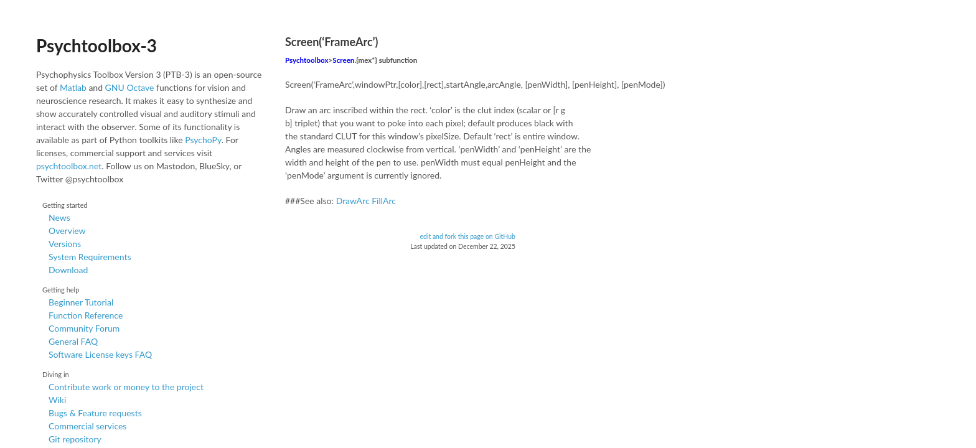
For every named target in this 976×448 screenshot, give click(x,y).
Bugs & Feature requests (95, 413)
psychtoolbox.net (68, 166)
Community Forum (84, 328)
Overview (67, 230)
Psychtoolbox (307, 60)
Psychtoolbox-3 (96, 45)
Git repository (75, 439)
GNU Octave (129, 87)
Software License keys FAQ (100, 354)
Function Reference (86, 315)
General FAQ (73, 341)
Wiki (57, 399)
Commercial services (87, 426)
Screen (343, 60)
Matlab (73, 87)
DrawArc (353, 200)
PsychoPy (203, 139)
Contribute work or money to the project (126, 386)
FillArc (384, 200)
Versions (65, 243)
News (59, 217)
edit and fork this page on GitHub (467, 236)
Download (68, 269)
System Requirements (90, 256)
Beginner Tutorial (81, 302)
